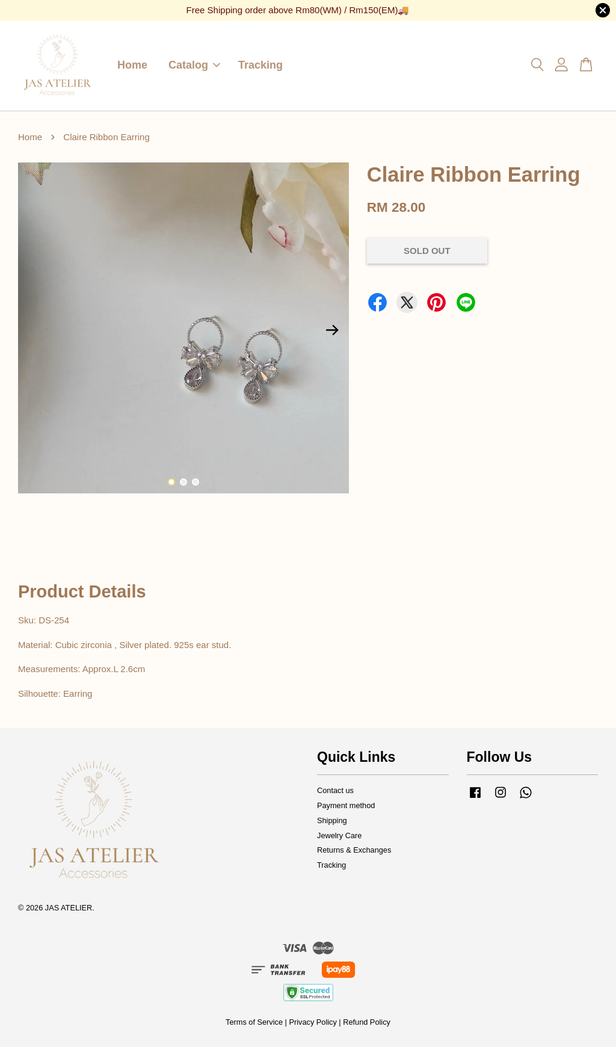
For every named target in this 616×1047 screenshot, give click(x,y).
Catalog (194, 65)
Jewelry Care (339, 835)
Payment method (346, 805)
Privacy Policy (312, 1022)
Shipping (332, 820)
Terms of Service (254, 1022)
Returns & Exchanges (354, 849)
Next (333, 330)
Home (132, 65)
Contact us (335, 790)
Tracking (260, 65)
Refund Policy (366, 1022)
